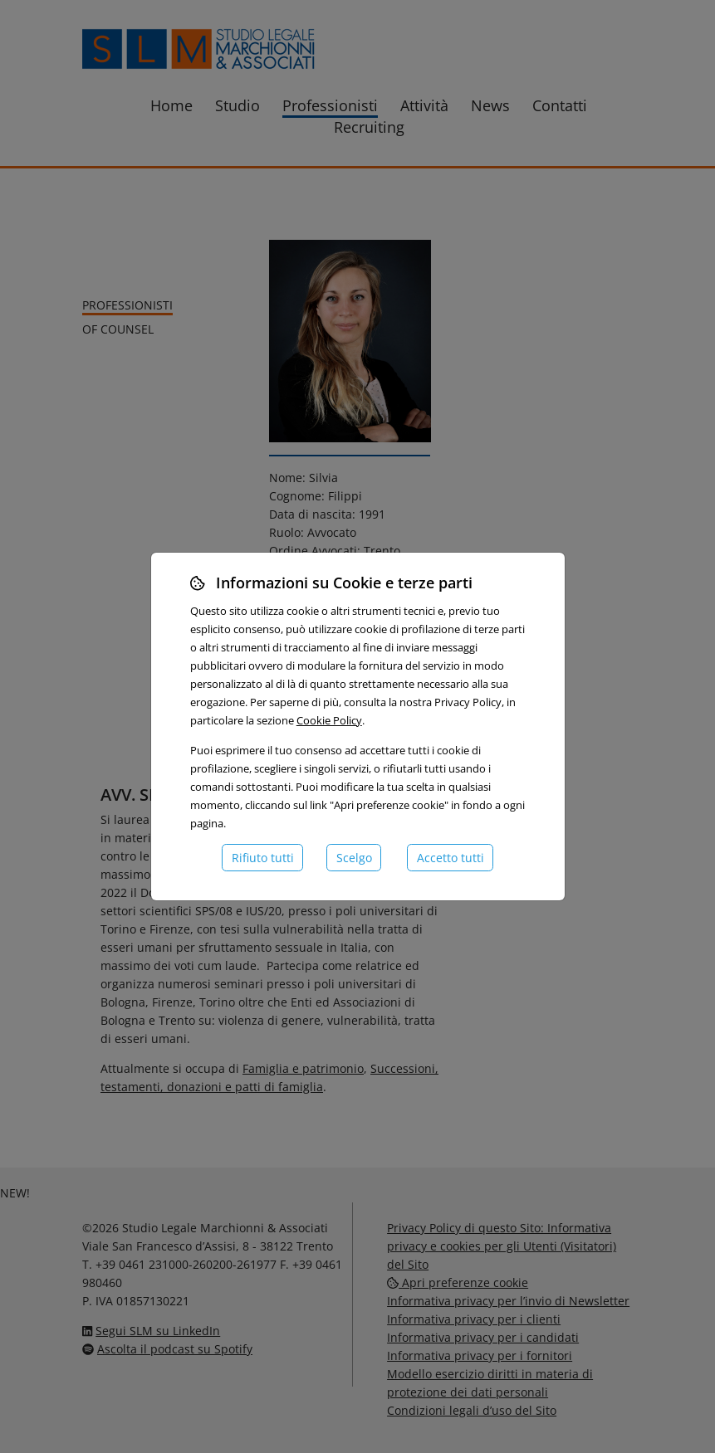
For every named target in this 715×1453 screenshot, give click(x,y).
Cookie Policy (329, 720)
